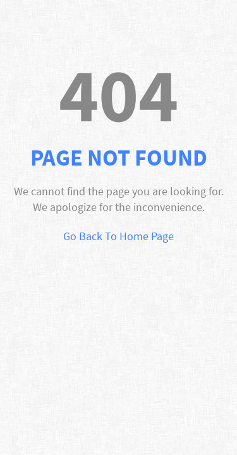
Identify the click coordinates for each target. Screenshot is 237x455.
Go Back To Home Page (118, 236)
